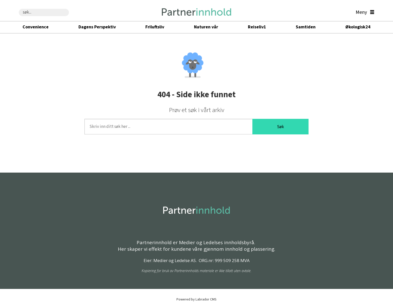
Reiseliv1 (257, 27)
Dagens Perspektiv (97, 27)
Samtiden (306, 27)
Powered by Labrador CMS (196, 299)
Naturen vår (206, 27)
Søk (280, 127)
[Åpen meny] (364, 12)
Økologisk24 (357, 27)
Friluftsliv (154, 27)
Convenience (36, 27)
